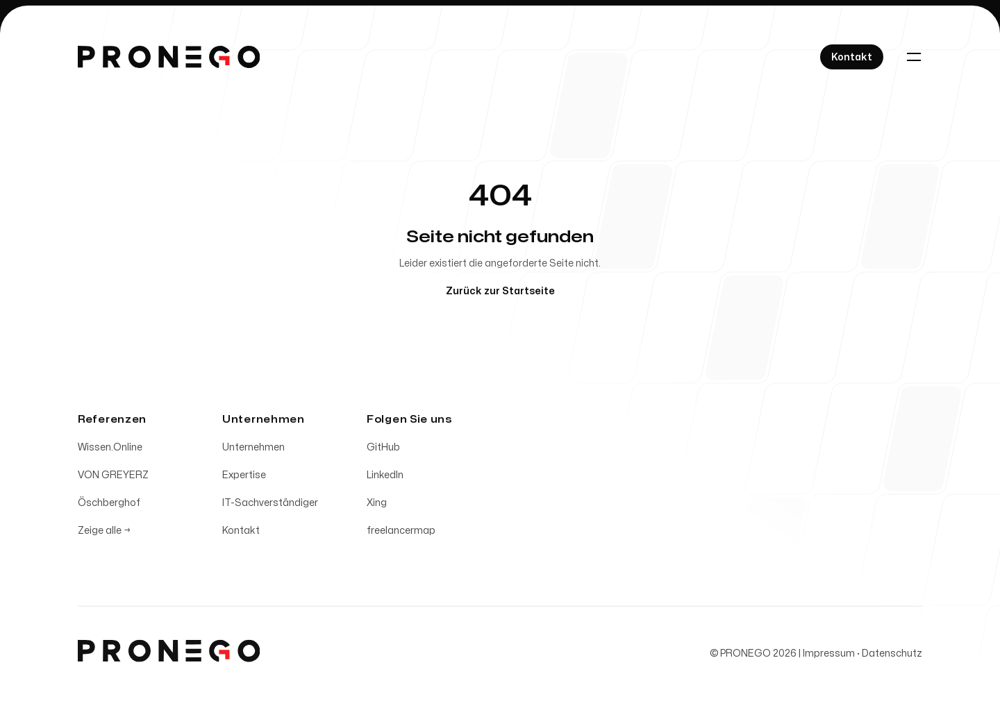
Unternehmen (253, 449)
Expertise (244, 477)
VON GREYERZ (113, 477)
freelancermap (401, 532)
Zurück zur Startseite (500, 291)
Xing (377, 504)
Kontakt (241, 532)
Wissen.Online (110, 449)
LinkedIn (385, 477)
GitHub (383, 449)
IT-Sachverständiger (270, 504)
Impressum (829, 655)
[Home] (169, 57)
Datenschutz (892, 655)
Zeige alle (104, 532)
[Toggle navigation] (914, 57)
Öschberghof (109, 504)
